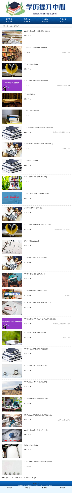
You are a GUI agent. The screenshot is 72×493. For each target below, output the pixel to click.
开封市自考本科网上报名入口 (61, 132)
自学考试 (27, 19)
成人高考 (45, 19)
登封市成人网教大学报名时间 (61, 324)
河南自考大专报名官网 (63, 85)
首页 (10, 26)
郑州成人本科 (66, 337)
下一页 (31, 478)
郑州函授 (67, 295)
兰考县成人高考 (65, 148)
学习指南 (9, 21)
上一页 (11, 478)
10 (24, 478)
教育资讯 (27, 21)
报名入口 (63, 21)
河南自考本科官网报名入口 (62, 229)
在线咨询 (27, 488)
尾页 (35, 478)
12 (28, 478)
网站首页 (9, 19)
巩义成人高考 (61, 420)
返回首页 (9, 488)
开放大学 (63, 19)
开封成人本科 (66, 52)
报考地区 (45, 21)
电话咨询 (62, 488)
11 (26, 478)
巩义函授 (67, 420)
